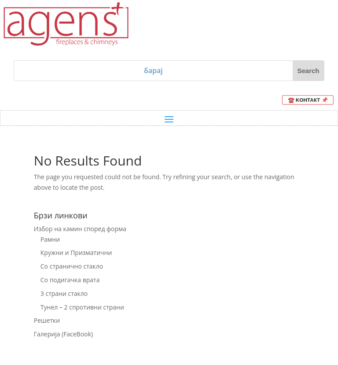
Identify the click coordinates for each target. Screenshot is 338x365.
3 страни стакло (64, 293)
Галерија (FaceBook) (63, 334)
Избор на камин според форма (80, 229)
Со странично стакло (71, 266)
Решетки (47, 320)
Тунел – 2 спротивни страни (82, 307)
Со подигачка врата (70, 280)
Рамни (50, 239)
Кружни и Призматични (76, 252)
